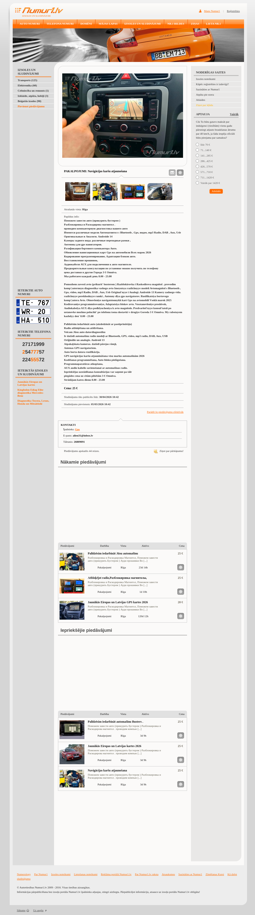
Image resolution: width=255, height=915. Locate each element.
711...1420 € (207, 177)
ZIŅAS (195, 23)
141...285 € (206, 155)
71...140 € (205, 150)
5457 (33, 352)
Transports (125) (27, 80)
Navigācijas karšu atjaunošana (107, 770)
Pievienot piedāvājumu (31, 106)
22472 (33, 359)
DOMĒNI (86, 23)
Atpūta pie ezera (205, 94)
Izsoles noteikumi (205, 78)
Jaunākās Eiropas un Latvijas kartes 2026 (114, 746)
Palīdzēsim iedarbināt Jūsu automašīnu (113, 553)
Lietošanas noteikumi (85, 874)
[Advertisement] (32, 121)
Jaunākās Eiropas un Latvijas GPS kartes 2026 (118, 602)
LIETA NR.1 (213, 23)
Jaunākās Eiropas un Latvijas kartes (29, 383)
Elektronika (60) (27, 85)
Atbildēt (216, 191)
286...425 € (206, 161)
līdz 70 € (205, 144)
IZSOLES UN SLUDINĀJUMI (142, 23)
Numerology (24, 874)
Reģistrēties (233, 10)
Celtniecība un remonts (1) (33, 90)
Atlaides (200, 99)
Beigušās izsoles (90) (29, 101)
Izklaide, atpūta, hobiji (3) (33, 95)
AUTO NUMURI (30, 23)
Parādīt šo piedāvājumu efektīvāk (165, 411)
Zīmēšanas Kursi (214, 874)
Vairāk (234, 114)
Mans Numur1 (212, 10)
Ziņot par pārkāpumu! (169, 450)
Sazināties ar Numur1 (208, 89)
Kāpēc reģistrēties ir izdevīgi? (212, 84)
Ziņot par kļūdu (204, 105)
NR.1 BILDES (175, 23)
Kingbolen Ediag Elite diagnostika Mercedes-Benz (30, 392)
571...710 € (206, 171)
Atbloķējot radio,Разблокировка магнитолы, (117, 578)
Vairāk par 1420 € (210, 182)
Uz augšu (38, 910)
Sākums (21, 910)
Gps (77, 429)
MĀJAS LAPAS (108, 23)
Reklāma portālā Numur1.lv (116, 874)
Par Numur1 (41, 874)
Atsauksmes (168, 874)
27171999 (33, 344)
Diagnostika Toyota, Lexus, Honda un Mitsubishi (33, 402)
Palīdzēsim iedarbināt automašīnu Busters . (115, 721)
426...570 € (206, 166)
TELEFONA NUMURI (60, 23)
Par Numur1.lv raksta (146, 874)
